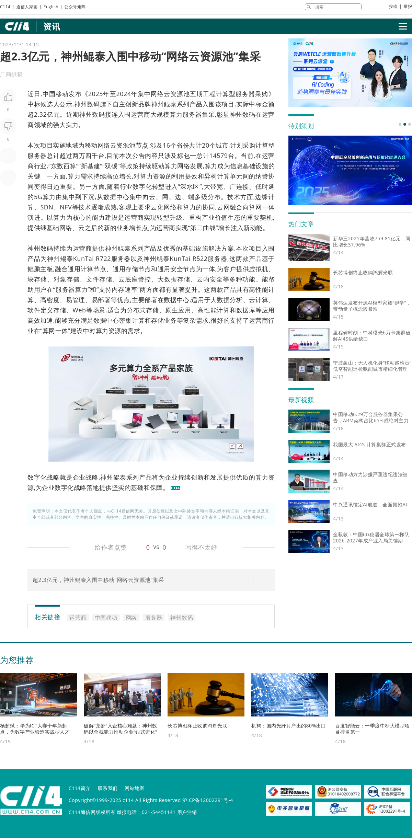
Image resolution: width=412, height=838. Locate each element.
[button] (400, 124)
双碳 (111, 166)
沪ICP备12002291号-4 (207, 800)
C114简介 (80, 788)
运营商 (140, 114)
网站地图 (135, 788)
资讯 (51, 26)
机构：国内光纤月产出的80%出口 (288, 725)
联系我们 (108, 788)
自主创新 (125, 104)
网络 (157, 94)
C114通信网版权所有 (92, 812)
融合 (236, 207)
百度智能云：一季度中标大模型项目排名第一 (372, 728)
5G (38, 197)
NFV (66, 207)
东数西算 (63, 166)
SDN (46, 207)
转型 (158, 186)
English (51, 7)
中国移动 (55, 94)
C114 (5, 7)
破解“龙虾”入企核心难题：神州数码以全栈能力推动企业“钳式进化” (120, 728)
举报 (407, 6)
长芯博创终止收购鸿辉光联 (197, 725)
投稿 (393, 6)
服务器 (245, 94)
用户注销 (187, 812)
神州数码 (87, 104)
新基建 (90, 166)
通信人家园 (27, 7)
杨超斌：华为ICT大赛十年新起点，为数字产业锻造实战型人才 (35, 728)
